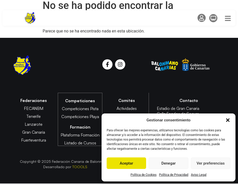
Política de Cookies (144, 175)
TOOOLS (79, 166)
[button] (227, 120)
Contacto (188, 100)
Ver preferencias (211, 163)
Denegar (168, 163)
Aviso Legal (198, 175)
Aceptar (126, 163)
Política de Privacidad (173, 175)
